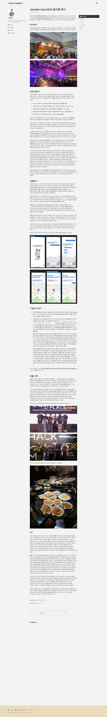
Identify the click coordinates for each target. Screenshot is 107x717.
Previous (41, 677)
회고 (81, 29)
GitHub (19, 710)
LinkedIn (11, 710)
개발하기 (82, 23)
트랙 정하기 (83, 21)
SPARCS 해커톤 (42, 16)
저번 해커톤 (54, 585)
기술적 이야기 (83, 25)
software (42, 663)
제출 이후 (82, 27)
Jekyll (23, 713)
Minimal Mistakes (30, 713)
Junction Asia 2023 (49, 18)
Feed (35, 710)
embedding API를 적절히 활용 (63, 365)
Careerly (28, 710)
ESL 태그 (40, 117)
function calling (49, 380)
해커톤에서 (82, 19)
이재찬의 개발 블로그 (15, 3)
